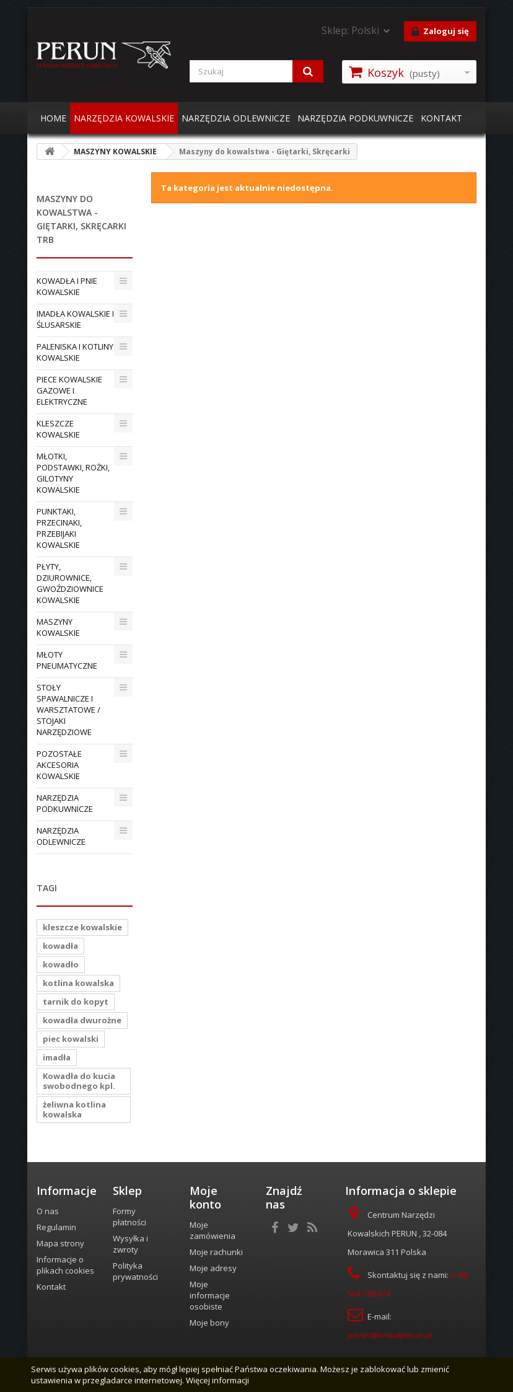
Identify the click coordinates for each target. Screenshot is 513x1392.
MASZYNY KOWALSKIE (58, 627)
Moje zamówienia (212, 1230)
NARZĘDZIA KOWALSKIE (124, 118)
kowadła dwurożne (82, 1020)
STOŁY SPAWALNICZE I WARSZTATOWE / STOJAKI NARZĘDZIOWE (68, 710)
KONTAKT (441, 118)
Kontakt (51, 1286)
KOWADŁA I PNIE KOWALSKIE (67, 286)
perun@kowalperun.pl (390, 1335)
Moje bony (209, 1322)
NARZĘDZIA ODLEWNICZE (236, 118)
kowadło (61, 964)
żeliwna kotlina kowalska (74, 1109)
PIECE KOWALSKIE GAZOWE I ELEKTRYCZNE (69, 390)
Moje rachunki (216, 1252)
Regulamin (56, 1227)
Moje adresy (213, 1268)
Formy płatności (129, 1216)
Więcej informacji (217, 1380)
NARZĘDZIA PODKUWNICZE (355, 118)
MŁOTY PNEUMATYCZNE (67, 660)
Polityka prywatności (135, 1271)
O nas (48, 1211)
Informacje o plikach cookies (65, 1265)
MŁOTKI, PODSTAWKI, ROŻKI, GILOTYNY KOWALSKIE (73, 473)
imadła (57, 1057)
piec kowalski (71, 1038)
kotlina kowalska (78, 983)
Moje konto (205, 1197)
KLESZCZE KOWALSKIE (58, 429)
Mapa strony (60, 1243)
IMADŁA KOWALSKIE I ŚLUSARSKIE (75, 319)
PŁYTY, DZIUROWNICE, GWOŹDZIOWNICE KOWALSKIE (70, 583)
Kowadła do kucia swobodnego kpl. (79, 1080)
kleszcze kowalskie (82, 927)
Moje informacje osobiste (210, 1295)
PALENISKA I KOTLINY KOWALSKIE (75, 352)
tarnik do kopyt (75, 1001)
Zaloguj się (440, 31)
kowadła (60, 945)
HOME (53, 118)
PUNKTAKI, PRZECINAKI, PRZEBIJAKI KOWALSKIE (59, 528)
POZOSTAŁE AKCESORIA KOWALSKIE (59, 765)
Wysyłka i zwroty (130, 1244)
